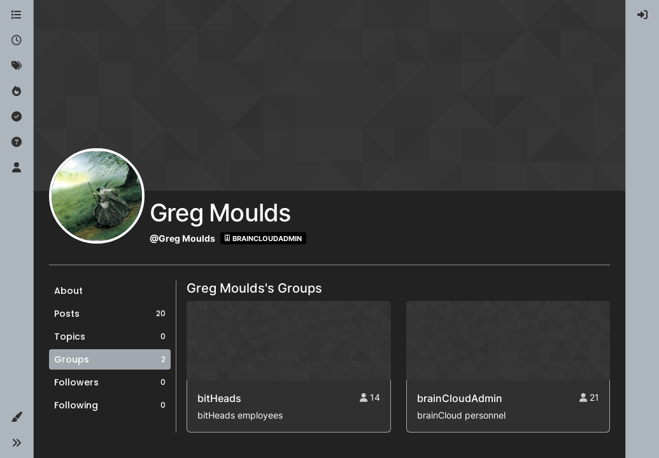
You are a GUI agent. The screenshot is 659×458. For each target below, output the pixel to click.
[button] (16, 417)
